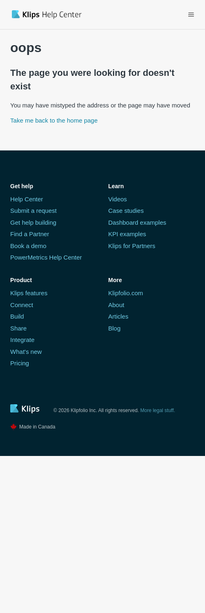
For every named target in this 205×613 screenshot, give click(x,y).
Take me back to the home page (53, 120)
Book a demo (28, 245)
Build (17, 316)
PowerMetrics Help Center (46, 257)
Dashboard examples (137, 222)
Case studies (126, 210)
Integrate (22, 339)
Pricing (19, 363)
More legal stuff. (157, 410)
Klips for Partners (131, 245)
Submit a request (33, 210)
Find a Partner (29, 233)
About (116, 304)
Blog (114, 328)
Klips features (28, 292)
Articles (118, 316)
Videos (117, 199)
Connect (21, 304)
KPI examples (127, 233)
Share (18, 328)
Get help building (33, 222)
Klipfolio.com (125, 292)
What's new (26, 351)
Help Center (26, 199)
